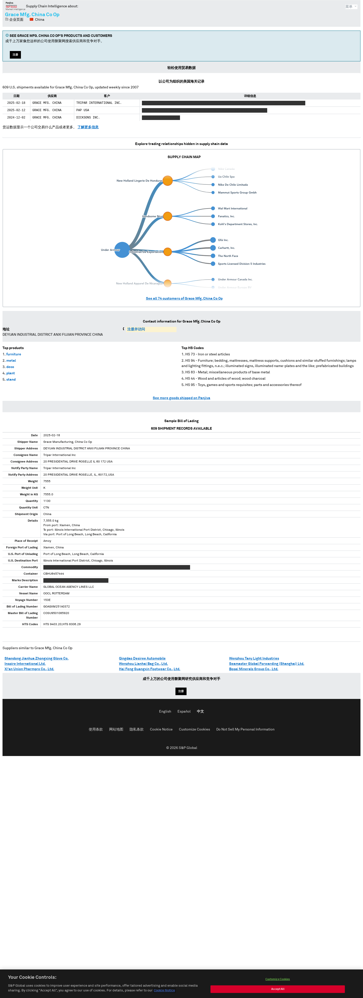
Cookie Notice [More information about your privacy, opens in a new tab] (164, 992)
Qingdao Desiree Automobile (142, 658)
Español (184, 711)
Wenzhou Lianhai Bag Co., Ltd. (143, 664)
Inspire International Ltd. (25, 664)
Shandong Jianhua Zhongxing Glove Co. (37, 658)
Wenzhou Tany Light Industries (254, 658)
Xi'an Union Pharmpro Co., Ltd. (29, 669)
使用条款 (96, 729)
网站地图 (116, 729)
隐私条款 (137, 729)
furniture (13, 354)
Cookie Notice (161, 729)
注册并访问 (136, 329)
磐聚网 (15, 6)
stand (11, 379)
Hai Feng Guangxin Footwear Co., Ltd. (149, 669)
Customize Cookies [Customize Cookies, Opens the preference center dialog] (277, 980)
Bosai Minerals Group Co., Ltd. (253, 669)
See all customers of (184, 298)
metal (11, 360)
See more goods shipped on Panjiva (181, 398)
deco (10, 367)
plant (10, 373)
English (165, 711)
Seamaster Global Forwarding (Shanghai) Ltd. (266, 664)
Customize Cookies (194, 729)
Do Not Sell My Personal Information (245, 729)
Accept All (277, 990)
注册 (15, 54)
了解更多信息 (88, 127)
